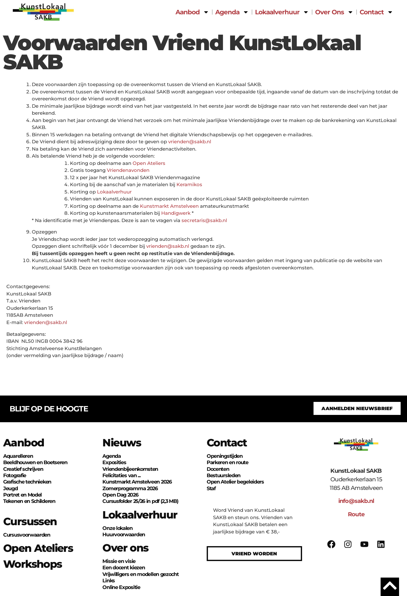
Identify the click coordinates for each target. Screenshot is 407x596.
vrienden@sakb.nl (189, 142)
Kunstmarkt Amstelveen (169, 206)
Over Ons (334, 12)
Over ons (125, 547)
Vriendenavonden (128, 170)
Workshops (32, 564)
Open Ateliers (149, 163)
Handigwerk (175, 213)
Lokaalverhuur (282, 12)
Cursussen (30, 521)
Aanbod (192, 12)
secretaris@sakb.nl (204, 220)
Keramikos (189, 184)
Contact (376, 12)
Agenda (232, 12)
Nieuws (121, 442)
